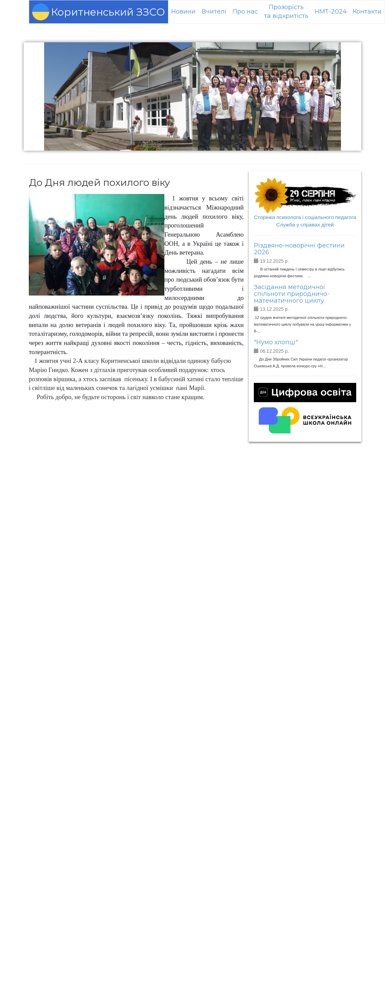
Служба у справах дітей (305, 224)
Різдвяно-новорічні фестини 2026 (299, 249)
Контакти (367, 11)
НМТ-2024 (331, 11)
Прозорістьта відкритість (286, 11)
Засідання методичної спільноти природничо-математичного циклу (291, 293)
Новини (183, 11)
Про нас (245, 11)
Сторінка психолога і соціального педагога (305, 217)
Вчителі (214, 11)
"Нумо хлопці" (276, 342)
